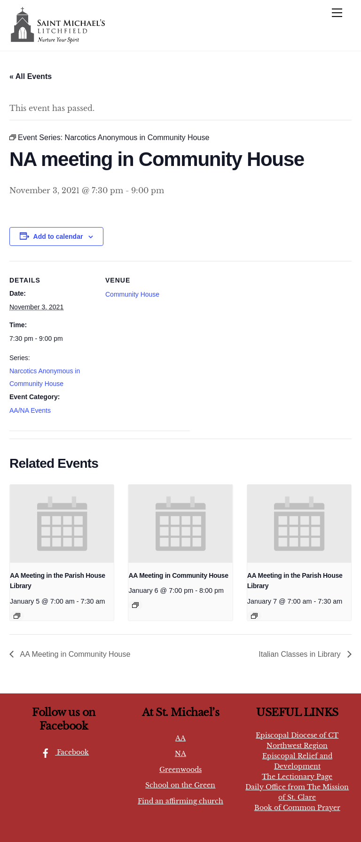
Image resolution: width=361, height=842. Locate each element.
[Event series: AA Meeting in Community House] (135, 605)
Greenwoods (180, 769)
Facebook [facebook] (62, 752)
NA (180, 753)
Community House (132, 294)
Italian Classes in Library (301, 654)
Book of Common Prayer (297, 807)
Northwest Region (297, 745)
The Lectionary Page (297, 776)
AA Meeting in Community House (178, 575)
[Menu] (337, 12)
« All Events (30, 76)
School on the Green (180, 785)
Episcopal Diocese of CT (297, 735)
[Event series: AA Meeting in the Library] (17, 616)
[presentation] (62, 524)
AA (180, 738)
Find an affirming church (180, 801)
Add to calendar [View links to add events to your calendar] (58, 236)
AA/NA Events (30, 410)
